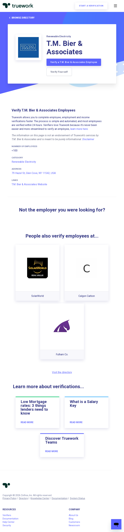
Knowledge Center (40, 498)
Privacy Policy (9, 498)
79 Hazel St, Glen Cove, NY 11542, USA (34, 173)
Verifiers (7, 515)
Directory (23, 498)
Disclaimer (88, 139)
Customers (74, 522)
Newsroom (74, 525)
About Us (73, 515)
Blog (71, 518)
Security (7, 525)
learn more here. (79, 128)
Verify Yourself (59, 72)
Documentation (59, 498)
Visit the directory (62, 372)
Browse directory (21, 18)
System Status (77, 498)
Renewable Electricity (24, 161)
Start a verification (91, 6)
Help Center (9, 522)
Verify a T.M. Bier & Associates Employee (73, 62)
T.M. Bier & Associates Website (29, 184)
